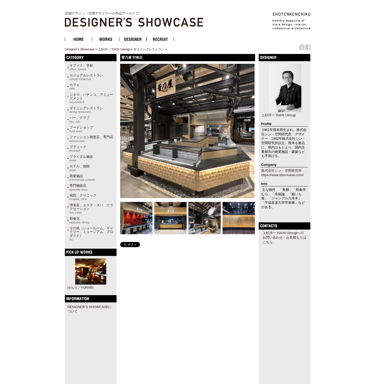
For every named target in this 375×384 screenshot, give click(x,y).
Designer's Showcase (80, 49)
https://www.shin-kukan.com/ (282, 175)
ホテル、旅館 (80, 167)
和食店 (79, 220)
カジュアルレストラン (86, 77)
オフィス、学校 (81, 67)
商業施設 (82, 177)
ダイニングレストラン (148, 49)
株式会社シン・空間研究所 (281, 171)
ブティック (78, 148)
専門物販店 (79, 187)
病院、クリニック (83, 197)
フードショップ (81, 129)
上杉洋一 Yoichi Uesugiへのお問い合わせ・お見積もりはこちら (284, 237)
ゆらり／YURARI (80, 287)
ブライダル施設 (81, 158)
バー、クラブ (80, 119)
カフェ (75, 86)
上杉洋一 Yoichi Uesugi (114, 49)
